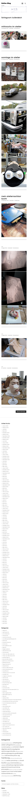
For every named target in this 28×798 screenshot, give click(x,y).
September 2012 (6, 570)
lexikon (4, 691)
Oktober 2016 (6, 511)
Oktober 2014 (6, 537)
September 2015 (6, 527)
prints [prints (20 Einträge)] (12, 767)
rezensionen (5, 719)
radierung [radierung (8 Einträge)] (10, 769)
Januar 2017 (5, 508)
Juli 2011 (5, 592)
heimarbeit (5, 665)
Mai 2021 (5, 463)
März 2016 (5, 520)
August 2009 (5, 616)
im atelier (5, 674)
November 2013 (6, 554)
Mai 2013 (5, 562)
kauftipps (5, 684)
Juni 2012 (5, 576)
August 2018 (5, 486)
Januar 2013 (5, 567)
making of (5, 697)
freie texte (5, 652)
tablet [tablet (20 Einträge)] (19, 771)
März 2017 (5, 505)
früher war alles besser (8, 655)
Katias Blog (6, 3)
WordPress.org (6, 795)
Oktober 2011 (6, 587)
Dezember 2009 (6, 613)
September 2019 (6, 473)
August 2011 (5, 591)
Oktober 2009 (6, 614)
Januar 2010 (5, 611)
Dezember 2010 (6, 604)
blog (3, 647)
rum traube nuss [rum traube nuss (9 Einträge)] (15, 769)
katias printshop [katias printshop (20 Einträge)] (12, 760)
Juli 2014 (5, 540)
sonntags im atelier (10, 57)
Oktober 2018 (6, 483)
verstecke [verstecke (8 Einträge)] (14, 773)
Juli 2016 (5, 515)
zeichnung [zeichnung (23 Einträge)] (17, 776)
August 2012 (5, 572)
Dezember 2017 (6, 495)
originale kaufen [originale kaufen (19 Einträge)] (18, 765)
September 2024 (6, 436)
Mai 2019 (5, 476)
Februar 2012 (6, 582)
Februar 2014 (6, 549)
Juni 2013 (5, 560)
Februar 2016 (6, 522)
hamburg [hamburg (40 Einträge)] (5, 758)
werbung (4, 731)
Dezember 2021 (6, 456)
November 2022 (6, 444)
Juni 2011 (5, 594)
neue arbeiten (6, 706)
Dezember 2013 (6, 552)
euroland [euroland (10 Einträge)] (21, 751)
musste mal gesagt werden (8, 703)
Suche (25, 4)
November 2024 (6, 432)
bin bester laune (6, 642)
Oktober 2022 (6, 446)
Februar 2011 (6, 601)
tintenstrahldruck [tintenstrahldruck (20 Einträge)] (7, 773)
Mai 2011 (5, 596)
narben (4, 704)
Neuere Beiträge (21, 411)
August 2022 (5, 449)
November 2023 (6, 437)
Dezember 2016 (6, 510)
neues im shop (6, 709)
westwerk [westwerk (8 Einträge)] (11, 775)
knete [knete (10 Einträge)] (18, 760)
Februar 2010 (6, 609)
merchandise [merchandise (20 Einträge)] (14, 763)
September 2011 (6, 589)
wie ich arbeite (6, 733)
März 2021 (5, 466)
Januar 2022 (5, 454)
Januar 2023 (5, 442)
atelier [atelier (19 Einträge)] (3, 745)
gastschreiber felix (7, 659)
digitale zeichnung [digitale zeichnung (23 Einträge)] (7, 749)
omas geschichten (6, 714)
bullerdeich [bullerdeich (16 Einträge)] (16, 747)
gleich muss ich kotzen (7, 660)
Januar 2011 (5, 602)
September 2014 (6, 538)
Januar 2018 (5, 493)
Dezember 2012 (6, 569)
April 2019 (5, 478)
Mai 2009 (5, 621)
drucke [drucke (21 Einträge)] (12, 751)
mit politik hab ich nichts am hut (9, 701)
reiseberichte (5, 716)
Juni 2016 (5, 517)
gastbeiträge (5, 657)
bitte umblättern (6, 645)
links (3, 696)
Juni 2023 (5, 441)
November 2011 (6, 586)
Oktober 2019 (6, 471)
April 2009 (5, 623)
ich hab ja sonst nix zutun (8, 672)
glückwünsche (6, 662)
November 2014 (6, 535)
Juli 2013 (5, 559)
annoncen (5, 635)
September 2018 (6, 484)
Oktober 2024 (6, 434)
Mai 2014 (5, 543)
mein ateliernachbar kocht (11, 197)
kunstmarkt (5, 687)
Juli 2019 (5, 474)
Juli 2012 (5, 574)
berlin (4, 640)
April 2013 (5, 564)
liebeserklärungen (6, 694)
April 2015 (5, 532)
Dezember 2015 (6, 525)
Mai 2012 (5, 577)
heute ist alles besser (7, 667)
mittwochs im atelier (11, 26)
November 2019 (6, 469)
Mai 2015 (5, 530)
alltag (4, 630)
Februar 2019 (6, 479)
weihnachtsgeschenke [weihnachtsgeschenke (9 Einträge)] (5, 775)
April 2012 (5, 579)
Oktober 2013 (6, 555)
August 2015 (5, 528)
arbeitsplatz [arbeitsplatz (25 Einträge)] (17, 743)
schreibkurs (5, 721)
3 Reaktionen (16, 200)
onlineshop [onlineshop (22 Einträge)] (9, 765)
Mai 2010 (5, 608)
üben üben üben (6, 728)
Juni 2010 (5, 606)
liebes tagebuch (6, 692)
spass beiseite (6, 723)
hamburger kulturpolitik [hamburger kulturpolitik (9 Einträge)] (14, 758)
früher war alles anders (8, 654)
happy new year (6, 664)
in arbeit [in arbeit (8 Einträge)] (5, 760)
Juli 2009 (5, 618)
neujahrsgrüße (6, 711)
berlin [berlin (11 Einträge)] (11, 747)
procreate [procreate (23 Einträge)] (5, 769)
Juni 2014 (5, 542)
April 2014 (5, 545)
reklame (4, 718)
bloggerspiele (5, 649)
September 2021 (6, 459)
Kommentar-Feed (6, 794)
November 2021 (6, 458)
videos (4, 730)
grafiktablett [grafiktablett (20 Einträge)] (19, 753)
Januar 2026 (5, 425)
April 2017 (5, 503)
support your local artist (8, 724)
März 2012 (5, 581)
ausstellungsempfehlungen (8, 638)
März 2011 (5, 599)
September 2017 (6, 496)
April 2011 (5, 597)
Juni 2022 (5, 451)
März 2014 (5, 547)
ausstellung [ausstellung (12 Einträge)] (18, 745)
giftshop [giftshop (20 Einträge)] (4, 753)
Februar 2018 (6, 491)
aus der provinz (6, 637)
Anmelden (5, 790)
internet (4, 677)
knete (4, 686)
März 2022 (5, 452)
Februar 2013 (6, 565)
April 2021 (5, 464)
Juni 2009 (5, 619)
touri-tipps (5, 726)
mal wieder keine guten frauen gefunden (11, 699)
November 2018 (6, 481)
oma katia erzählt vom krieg (8, 713)
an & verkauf (5, 633)
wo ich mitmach (6, 735)
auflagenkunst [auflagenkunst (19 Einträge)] (10, 745)
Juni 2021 (5, 461)
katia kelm (11, 28)
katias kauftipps (6, 682)
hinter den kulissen (7, 669)
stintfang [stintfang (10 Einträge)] (20, 769)
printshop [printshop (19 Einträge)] (17, 767)
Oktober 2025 (6, 427)
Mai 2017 (5, 501)
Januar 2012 (5, 584)
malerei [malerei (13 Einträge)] (8, 763)
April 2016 (5, 518)
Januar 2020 (5, 468)
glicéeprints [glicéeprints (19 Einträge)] (11, 753)
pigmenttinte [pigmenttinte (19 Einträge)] (5, 767)
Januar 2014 (5, 550)
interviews (5, 679)
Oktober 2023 (6, 439)
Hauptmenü (22, 4)
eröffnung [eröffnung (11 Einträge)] (17, 751)
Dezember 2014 (6, 533)
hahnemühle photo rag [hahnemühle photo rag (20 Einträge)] (12, 755)
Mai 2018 (5, 488)
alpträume (5, 632)
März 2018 (5, 490)
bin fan (4, 644)
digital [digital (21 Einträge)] (22, 747)
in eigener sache (6, 676)
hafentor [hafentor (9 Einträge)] (3, 755)
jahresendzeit (6, 681)
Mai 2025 (5, 431)
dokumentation (6, 650)
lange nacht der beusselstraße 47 (10, 689)
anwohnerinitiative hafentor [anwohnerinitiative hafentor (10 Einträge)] (7, 743)
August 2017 (5, 498)
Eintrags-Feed (6, 792)
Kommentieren (17, 28)
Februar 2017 (6, 506)
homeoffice (5, 671)
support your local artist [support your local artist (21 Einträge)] (9, 771)
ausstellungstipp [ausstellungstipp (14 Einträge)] (5, 747)
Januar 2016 (5, 523)
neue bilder (5, 708)
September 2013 (6, 557)
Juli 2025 (5, 429)
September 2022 (6, 447)
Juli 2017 (5, 500)
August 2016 (5, 513)
